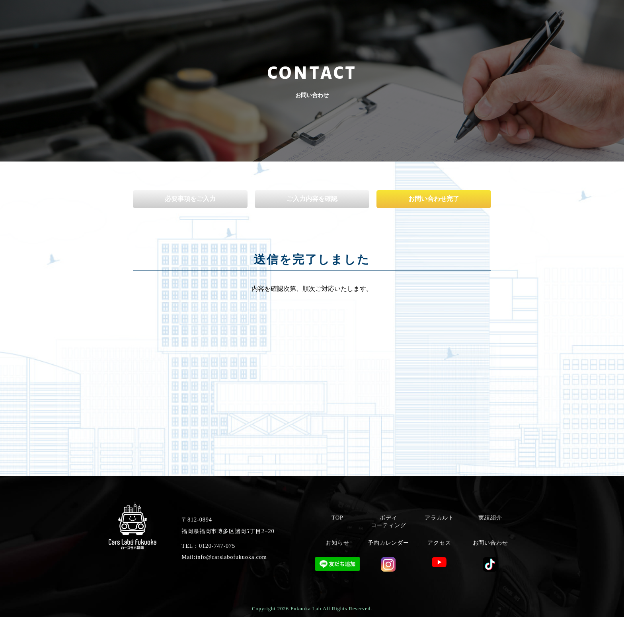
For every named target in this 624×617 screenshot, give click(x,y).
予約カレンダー (388, 542)
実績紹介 (490, 517)
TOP (337, 517)
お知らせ (337, 542)
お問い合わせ (490, 542)
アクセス (439, 542)
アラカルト (439, 517)
